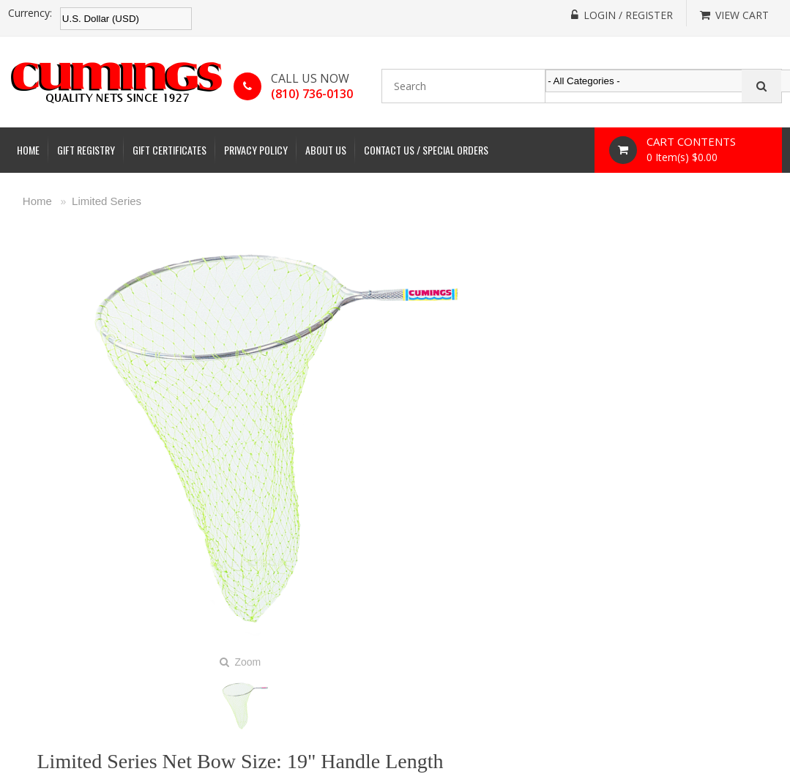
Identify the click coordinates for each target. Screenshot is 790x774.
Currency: (30, 13)
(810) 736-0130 (312, 94)
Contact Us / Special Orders (426, 149)
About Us (325, 149)
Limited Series (106, 201)
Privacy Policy (256, 149)
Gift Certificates (169, 149)
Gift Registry (86, 149)
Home (28, 149)
